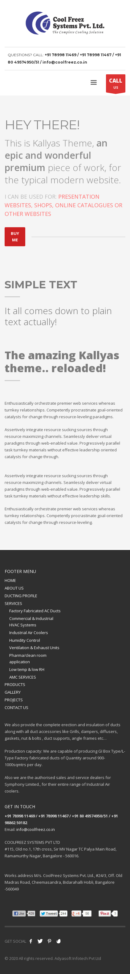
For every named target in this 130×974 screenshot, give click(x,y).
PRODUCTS (15, 684)
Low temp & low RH (26, 669)
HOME (10, 580)
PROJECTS (14, 700)
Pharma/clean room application (28, 658)
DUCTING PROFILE (21, 595)
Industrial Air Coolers (28, 632)
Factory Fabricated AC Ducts (35, 611)
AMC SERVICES (22, 677)
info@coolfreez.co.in (35, 829)
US (115, 84)
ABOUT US (14, 588)
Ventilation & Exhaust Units (34, 647)
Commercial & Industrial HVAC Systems (31, 622)
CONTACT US (16, 707)
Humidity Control (24, 640)
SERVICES (13, 603)
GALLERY (13, 692)
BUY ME (15, 237)
